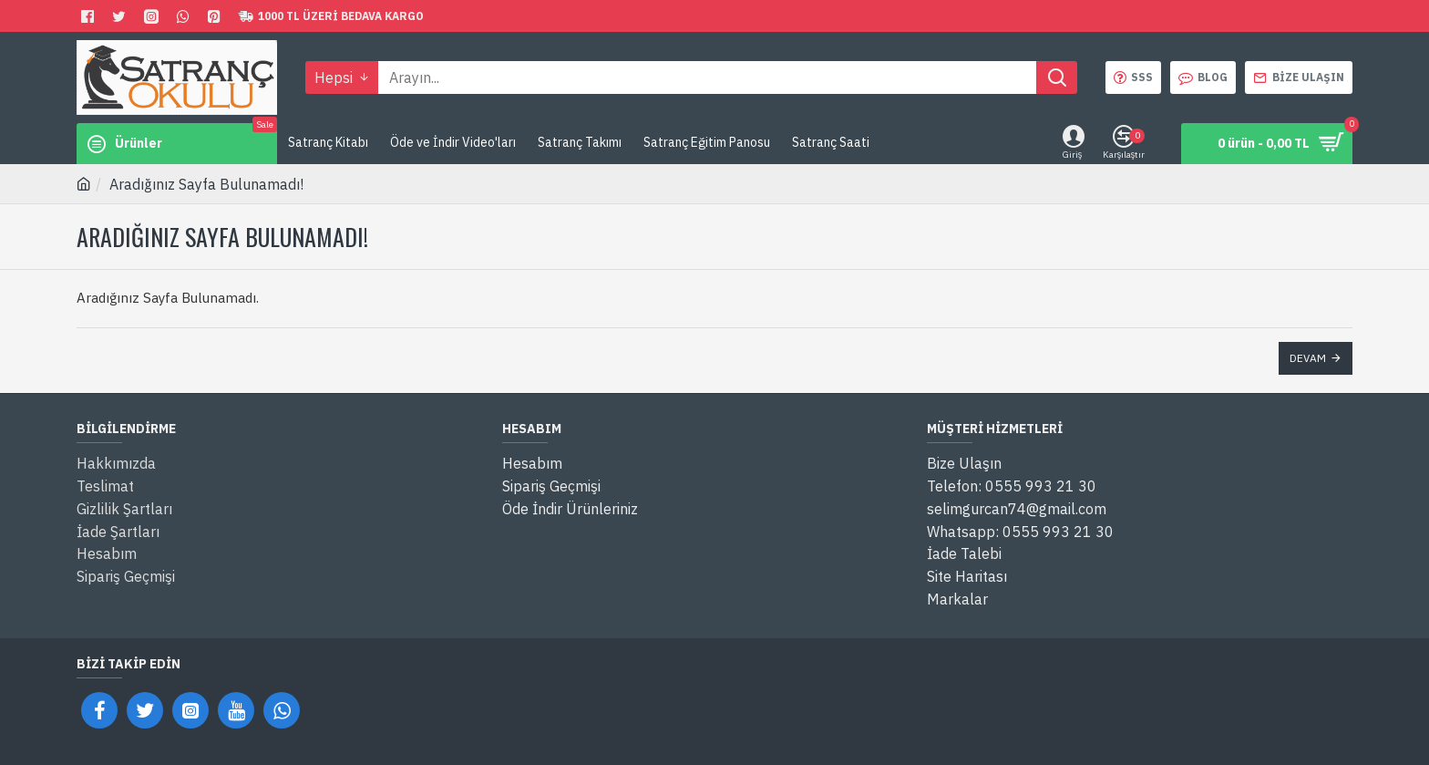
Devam (1308, 358)
